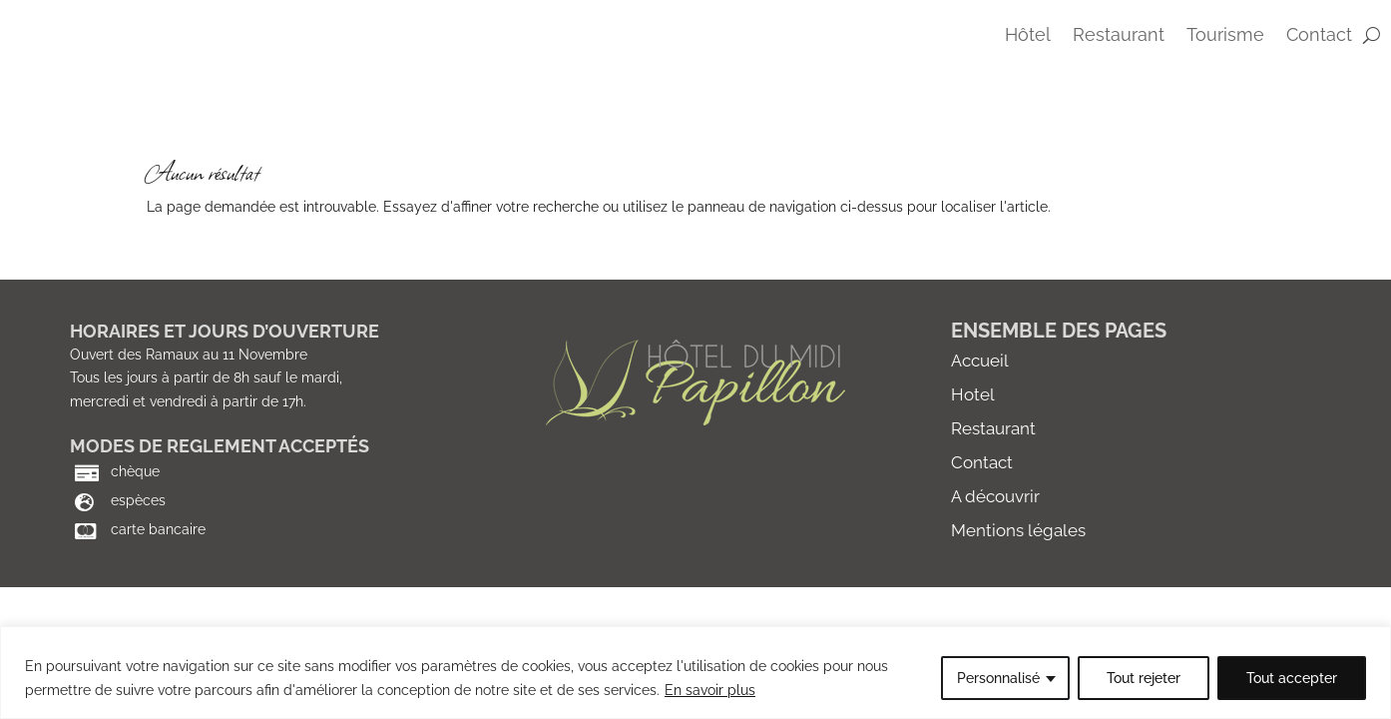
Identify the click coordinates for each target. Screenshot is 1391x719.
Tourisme (1225, 36)
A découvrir (995, 542)
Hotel (973, 440)
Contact (982, 508)
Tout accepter (1291, 678)
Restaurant (1118, 36)
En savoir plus (710, 690)
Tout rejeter (1143, 678)
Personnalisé (998, 678)
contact (1319, 36)
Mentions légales (1018, 576)
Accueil (980, 406)
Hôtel (1028, 36)
